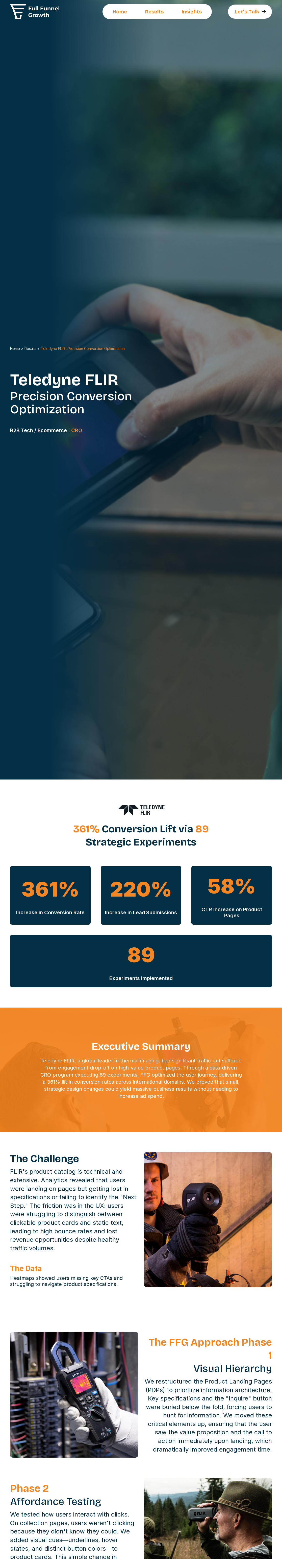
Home (120, 12)
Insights (192, 12)
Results (154, 12)
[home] (35, 11)
